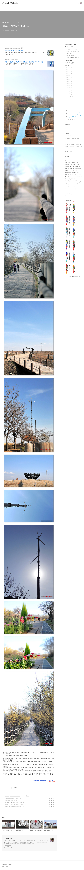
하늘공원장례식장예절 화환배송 (15, 50)
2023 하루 (69, 71)
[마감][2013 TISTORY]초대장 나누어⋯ (73, 144)
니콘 (70, 174)
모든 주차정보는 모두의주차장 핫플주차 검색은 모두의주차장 (24, 62)
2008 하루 (69, 102)
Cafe (71, 181)
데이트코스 (67, 164)
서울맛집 (67, 174)
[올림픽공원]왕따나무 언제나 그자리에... (14, 804)
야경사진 (67, 168)
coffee (80, 185)
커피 (69, 181)
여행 (79, 183)
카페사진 (75, 181)
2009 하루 (69, 100)
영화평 (66, 170)
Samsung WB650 (71, 55)
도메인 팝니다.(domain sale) (71, 136)
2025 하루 (69, 67)
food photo (77, 170)
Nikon (79, 181)
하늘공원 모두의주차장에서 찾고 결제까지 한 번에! (19, 64)
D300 (73, 162)
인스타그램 (66, 194)
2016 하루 (69, 85)
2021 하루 (69, 75)
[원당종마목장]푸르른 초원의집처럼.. (14, 802)
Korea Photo (75, 174)
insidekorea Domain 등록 (70, 142)
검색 (77, 3)
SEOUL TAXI (75, 185)
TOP (81, 865)
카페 (66, 181)
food (70, 183)
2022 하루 (69, 73)
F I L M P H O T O (70, 53)
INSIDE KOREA (70, 44)
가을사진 (74, 164)
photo (80, 174)
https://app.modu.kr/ (9, 59)
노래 (75, 189)
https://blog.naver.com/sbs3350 (12, 48)
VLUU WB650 (78, 168)
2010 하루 (69, 98)
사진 (71, 164)
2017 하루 (69, 83)
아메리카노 (78, 187)
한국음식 (69, 187)
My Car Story (69, 62)
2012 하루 (69, 94)
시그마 (66, 178)
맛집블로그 (72, 168)
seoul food (71, 170)
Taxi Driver (78, 178)
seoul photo (75, 183)
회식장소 (67, 189)
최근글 (66, 151)
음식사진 (71, 189)
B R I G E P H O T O (71, 49)
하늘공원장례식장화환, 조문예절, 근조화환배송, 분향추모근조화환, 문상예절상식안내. (24, 53)
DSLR (78, 172)
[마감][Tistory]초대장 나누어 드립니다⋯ (73, 146)
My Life (68, 65)
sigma (66, 183)
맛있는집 (67, 185)
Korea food (73, 166)
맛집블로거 (67, 166)
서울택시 (74, 187)
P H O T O (7, 796)
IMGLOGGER (68, 162)
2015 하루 (69, 87)
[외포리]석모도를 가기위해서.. (12, 798)
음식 (70, 185)
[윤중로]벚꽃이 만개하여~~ (11, 800)
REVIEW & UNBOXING (72, 57)
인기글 (71, 151)
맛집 (77, 189)
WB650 (78, 166)
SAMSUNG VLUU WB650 (76, 176)
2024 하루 (69, 69)
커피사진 (73, 178)
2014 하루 (69, 89)
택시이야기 (67, 176)
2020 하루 (69, 77)
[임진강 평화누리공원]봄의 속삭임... (13, 806)
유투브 (70, 194)
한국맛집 (74, 172)
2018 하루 (69, 81)
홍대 (69, 178)
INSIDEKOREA (10, 3)
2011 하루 (69, 96)
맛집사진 (79, 164)
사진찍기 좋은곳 (68, 172)
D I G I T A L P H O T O (15, 796)
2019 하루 (69, 79)
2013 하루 (69, 92)
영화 (66, 187)
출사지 (76, 162)
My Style (68, 60)
